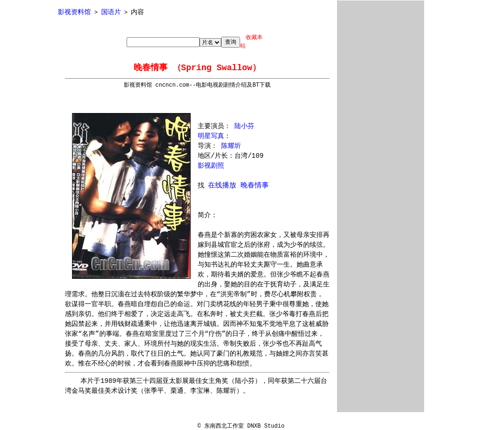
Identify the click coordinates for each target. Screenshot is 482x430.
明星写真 (211, 136)
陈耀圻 (231, 146)
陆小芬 (244, 126)
